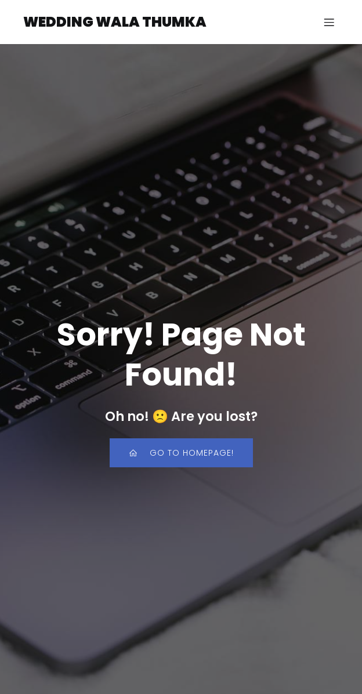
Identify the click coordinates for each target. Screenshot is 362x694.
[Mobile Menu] (329, 22)
